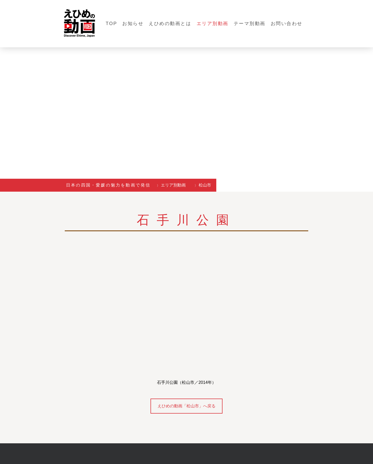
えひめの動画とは (170, 23)
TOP (111, 23)
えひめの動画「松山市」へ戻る (186, 406)
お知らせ (133, 23)
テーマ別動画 (250, 23)
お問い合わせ (287, 23)
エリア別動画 (212, 23)
